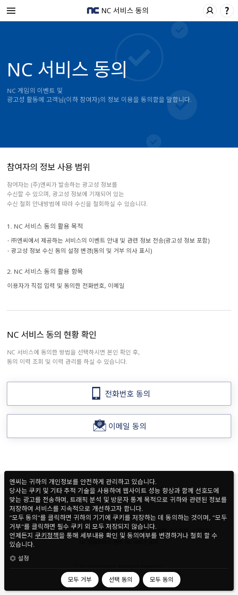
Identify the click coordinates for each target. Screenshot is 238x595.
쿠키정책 (47, 535)
